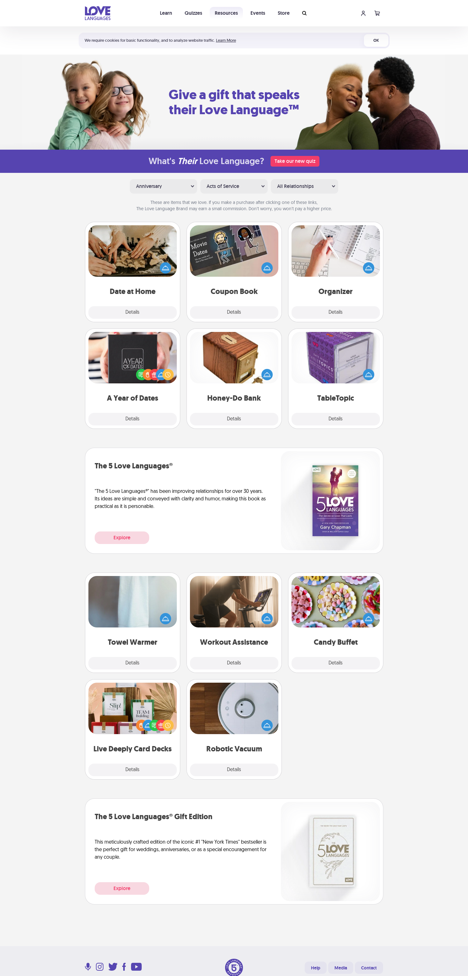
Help (315, 968)
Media (340, 968)
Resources (226, 13)
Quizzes (193, 13)
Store (284, 13)
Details (132, 312)
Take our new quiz (295, 161)
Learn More (226, 40)
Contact (369, 968)
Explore (121, 537)
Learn (166, 13)
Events (257, 13)
